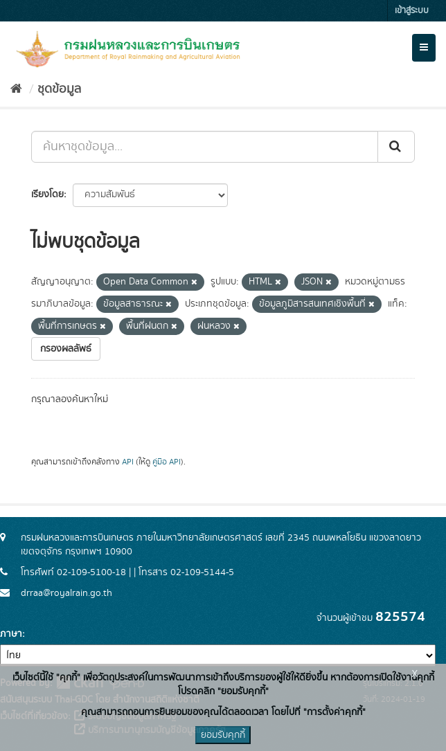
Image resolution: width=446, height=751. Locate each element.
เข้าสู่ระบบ (412, 10)
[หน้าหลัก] (16, 89)
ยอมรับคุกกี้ (223, 735)
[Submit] (396, 147)
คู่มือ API (166, 462)
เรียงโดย (47, 194)
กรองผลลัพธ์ (65, 349)
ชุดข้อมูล (59, 89)
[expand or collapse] (424, 48)
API (128, 462)
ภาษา (11, 634)
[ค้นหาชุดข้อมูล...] (204, 147)
